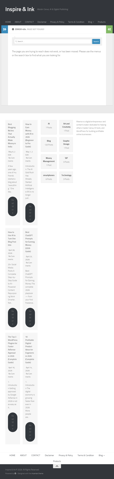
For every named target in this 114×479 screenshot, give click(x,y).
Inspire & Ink (19, 9)
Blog (90, 22)
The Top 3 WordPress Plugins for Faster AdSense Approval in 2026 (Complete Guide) (12, 350)
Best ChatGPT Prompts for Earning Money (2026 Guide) (30, 242)
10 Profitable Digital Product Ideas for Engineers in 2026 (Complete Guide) (29, 350)
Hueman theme (37, 473)
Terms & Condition (76, 22)
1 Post (66, 127)
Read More (12, 206)
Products (101, 22)
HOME (8, 22)
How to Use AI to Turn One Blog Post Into (12, 238)
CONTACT (29, 22)
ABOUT (18, 22)
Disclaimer (42, 22)
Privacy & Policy (57, 22)
